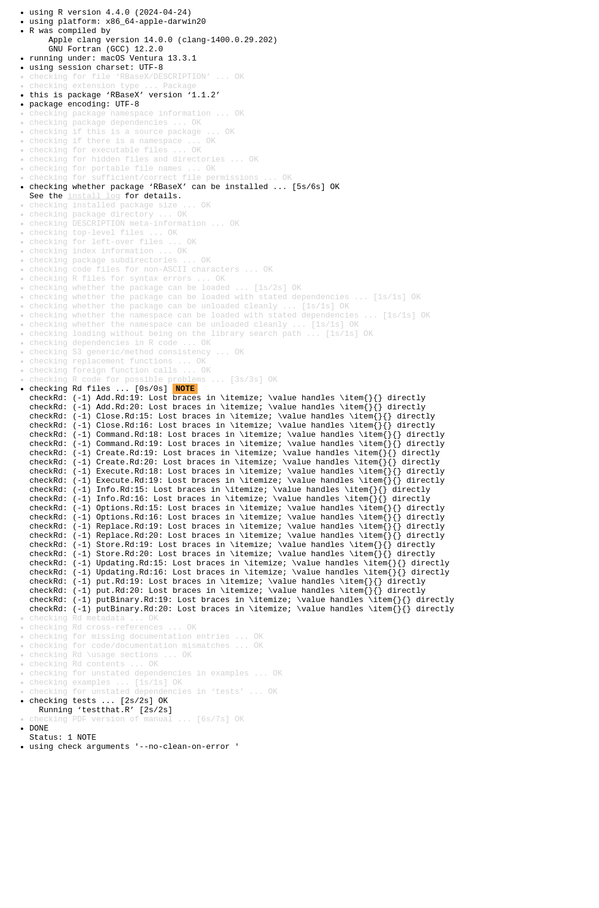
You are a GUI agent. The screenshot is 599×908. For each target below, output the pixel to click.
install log (93, 233)
